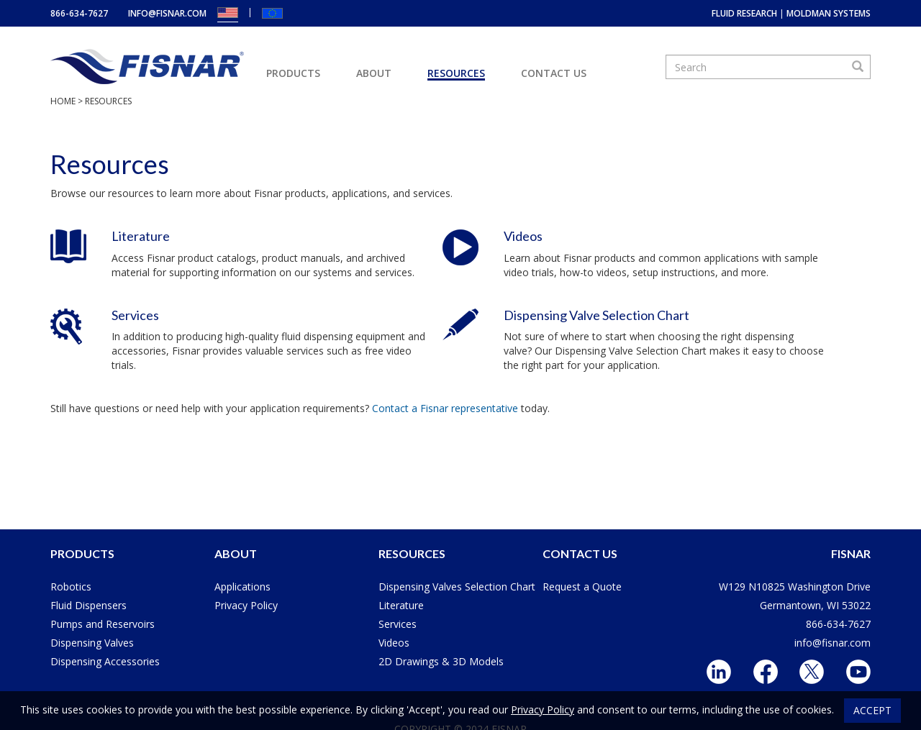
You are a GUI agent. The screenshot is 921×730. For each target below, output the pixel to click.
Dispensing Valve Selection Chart (596, 315)
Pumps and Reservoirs (102, 624)
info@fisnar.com (167, 13)
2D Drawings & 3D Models (441, 661)
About (373, 73)
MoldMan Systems (828, 13)
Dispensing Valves (92, 642)
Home (63, 101)
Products (293, 73)
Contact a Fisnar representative (445, 408)
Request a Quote (582, 586)
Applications (242, 586)
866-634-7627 (79, 13)
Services (135, 315)
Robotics (70, 586)
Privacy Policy (246, 605)
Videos (523, 236)
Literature (141, 236)
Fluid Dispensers (88, 605)
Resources (456, 73)
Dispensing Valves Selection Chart (456, 586)
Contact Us (553, 73)
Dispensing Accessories (105, 661)
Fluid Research (744, 13)
